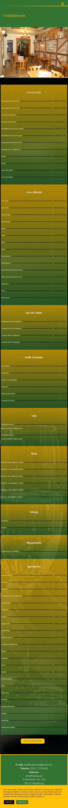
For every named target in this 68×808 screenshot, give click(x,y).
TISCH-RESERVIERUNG (33, 741)
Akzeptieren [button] (22, 802)
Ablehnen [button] (9, 802)
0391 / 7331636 (39, 768)
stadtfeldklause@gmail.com (38, 764)
